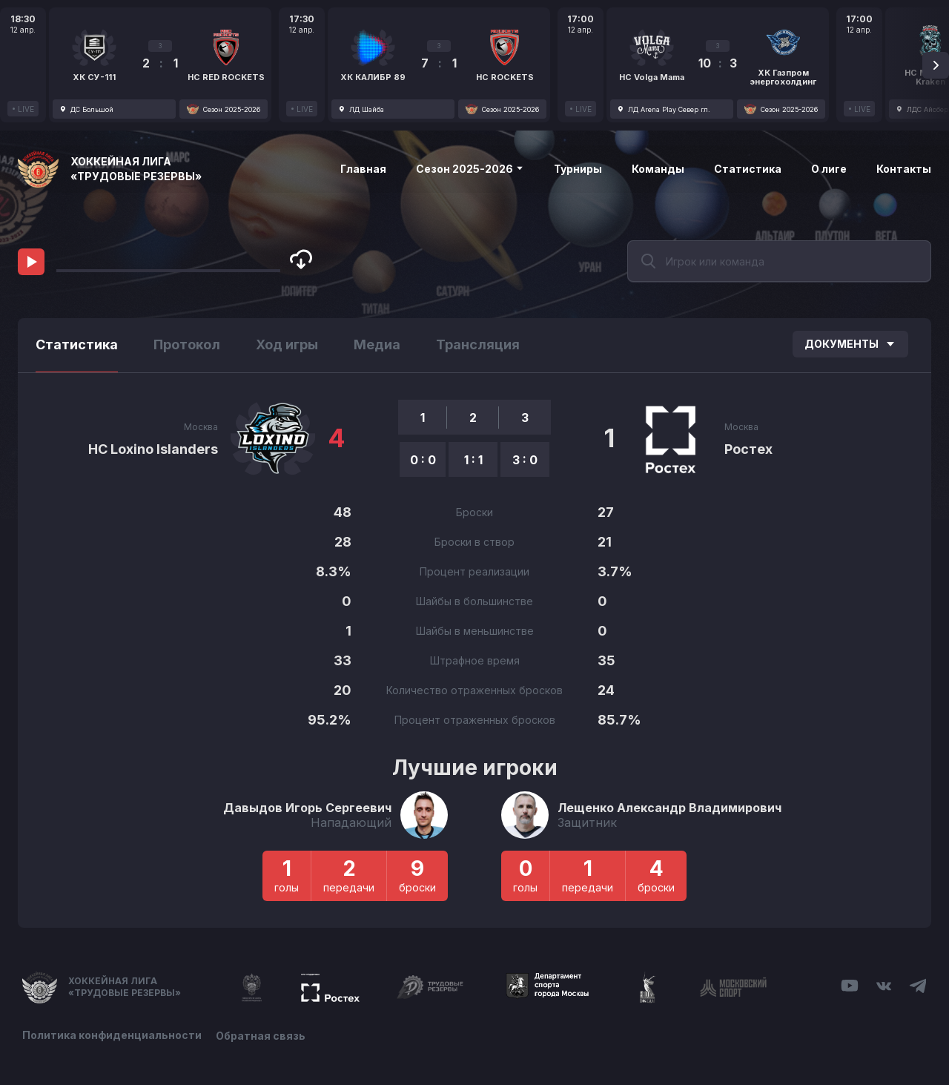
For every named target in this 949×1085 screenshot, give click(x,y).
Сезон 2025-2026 (470, 168)
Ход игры (287, 344)
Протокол (186, 344)
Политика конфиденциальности (112, 1035)
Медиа (377, 344)
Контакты (903, 168)
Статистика (747, 168)
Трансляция (478, 344)
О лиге (829, 168)
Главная (363, 168)
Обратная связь (261, 1035)
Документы (850, 343)
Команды (658, 168)
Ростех (748, 449)
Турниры (578, 168)
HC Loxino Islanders (153, 449)
